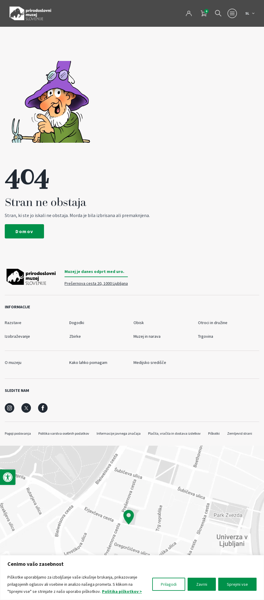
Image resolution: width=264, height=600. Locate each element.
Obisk (138, 322)
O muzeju (13, 362)
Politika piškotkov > (122, 591)
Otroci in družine (212, 322)
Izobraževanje (17, 336)
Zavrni (201, 584)
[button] (7, 477)
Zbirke (75, 336)
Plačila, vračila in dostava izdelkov (174, 433)
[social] (9, 408)
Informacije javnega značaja (119, 433)
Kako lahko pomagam (88, 362)
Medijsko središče (149, 362)
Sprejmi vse (237, 584)
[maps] (132, 517)
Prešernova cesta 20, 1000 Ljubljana (96, 283)
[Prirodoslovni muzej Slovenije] (30, 13)
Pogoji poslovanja (18, 433)
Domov (24, 231)
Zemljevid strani (239, 433)
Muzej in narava (147, 336)
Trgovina (205, 336)
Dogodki (76, 322)
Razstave (13, 322)
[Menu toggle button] (232, 13)
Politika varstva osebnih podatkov (63, 433)
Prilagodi (169, 584)
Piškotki (214, 433)
